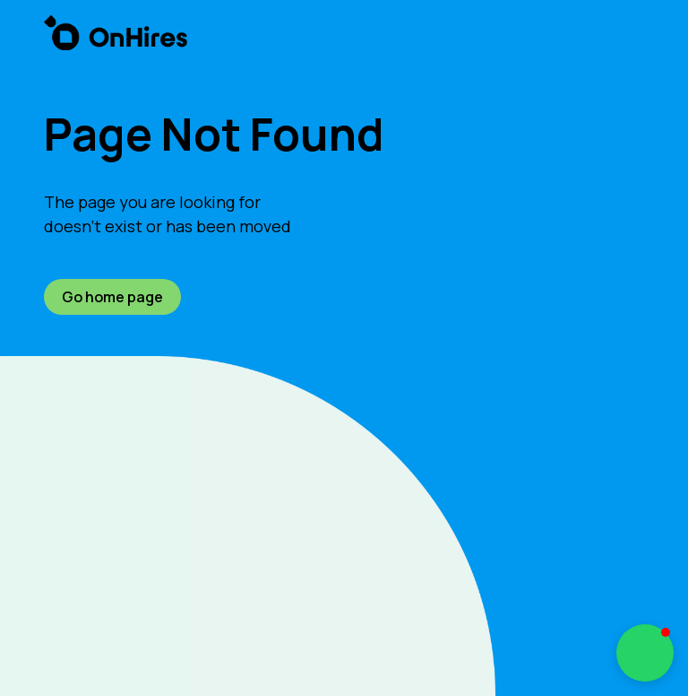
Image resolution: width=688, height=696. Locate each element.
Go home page (112, 297)
